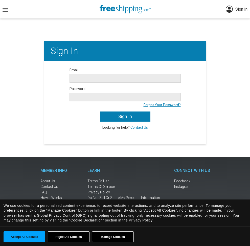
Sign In (236, 9)
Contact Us (139, 127)
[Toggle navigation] (5, 9)
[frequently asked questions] (57, 192)
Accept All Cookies (24, 237)
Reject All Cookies (68, 237)
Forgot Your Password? (162, 105)
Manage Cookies (113, 237)
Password (77, 89)
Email (74, 70)
